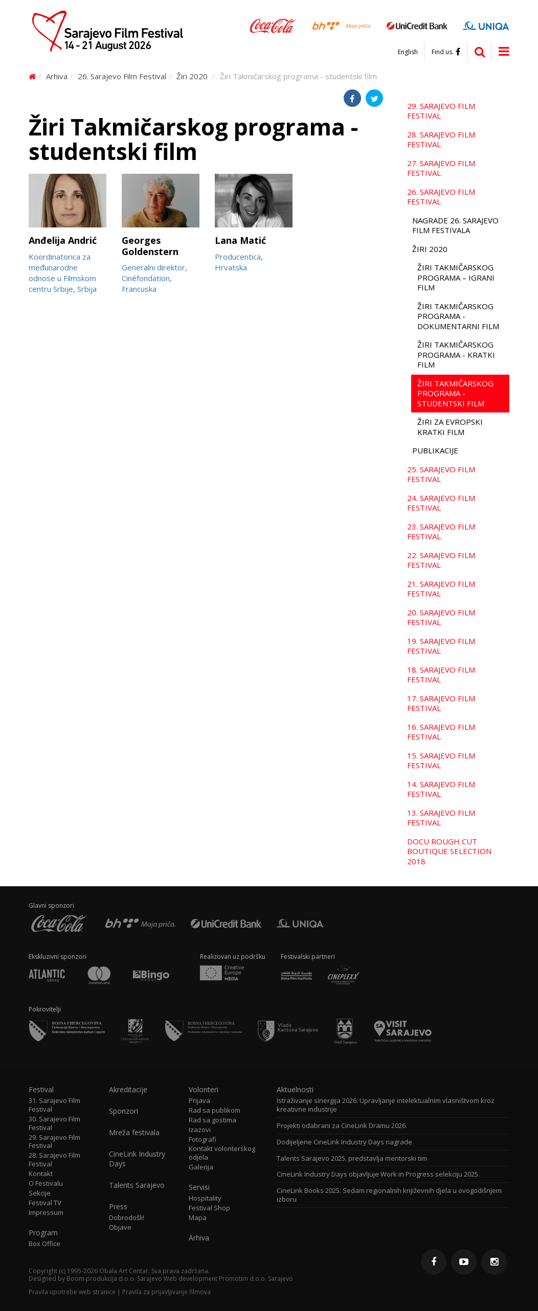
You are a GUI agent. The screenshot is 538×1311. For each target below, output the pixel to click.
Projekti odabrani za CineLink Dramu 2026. (342, 1125)
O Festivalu (46, 1183)
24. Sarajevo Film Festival (441, 503)
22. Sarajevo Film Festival (441, 560)
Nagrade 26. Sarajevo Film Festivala (455, 225)
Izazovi (200, 1129)
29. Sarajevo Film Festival (441, 111)
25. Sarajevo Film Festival (441, 474)
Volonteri (203, 1089)
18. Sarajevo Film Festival (441, 674)
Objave (120, 1227)
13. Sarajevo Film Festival (441, 818)
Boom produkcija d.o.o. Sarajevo (114, 1278)
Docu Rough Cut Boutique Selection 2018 (449, 851)
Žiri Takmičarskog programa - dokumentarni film (458, 316)
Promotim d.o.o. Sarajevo (256, 1278)
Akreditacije (128, 1089)
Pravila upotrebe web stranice (72, 1291)
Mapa (198, 1217)
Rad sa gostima (212, 1120)
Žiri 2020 (192, 76)
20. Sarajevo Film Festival (441, 617)
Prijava (199, 1100)
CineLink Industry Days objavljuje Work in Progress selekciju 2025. (378, 1174)
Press (118, 1206)
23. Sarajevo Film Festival (441, 531)
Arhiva (57, 76)
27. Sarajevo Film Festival (441, 168)
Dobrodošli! (126, 1217)
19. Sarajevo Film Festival (441, 646)
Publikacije (435, 450)
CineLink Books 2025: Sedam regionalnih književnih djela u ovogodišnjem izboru (389, 1195)
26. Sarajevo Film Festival (122, 76)
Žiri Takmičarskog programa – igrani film (456, 277)
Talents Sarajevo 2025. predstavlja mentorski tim (352, 1158)
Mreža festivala (134, 1132)
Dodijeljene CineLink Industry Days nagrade (344, 1142)
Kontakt (41, 1173)
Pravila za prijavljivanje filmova (166, 1291)
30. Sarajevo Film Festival (54, 1123)
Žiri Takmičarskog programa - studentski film (455, 393)
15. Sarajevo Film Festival (441, 760)
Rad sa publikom (214, 1110)
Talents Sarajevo (137, 1185)
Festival (41, 1089)
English (408, 52)
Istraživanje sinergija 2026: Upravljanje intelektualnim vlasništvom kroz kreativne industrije (386, 1105)
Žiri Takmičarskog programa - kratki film (456, 354)
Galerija (201, 1167)
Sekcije (40, 1193)
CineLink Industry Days (137, 1158)
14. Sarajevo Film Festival (441, 789)
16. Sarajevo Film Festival (441, 732)
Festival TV (45, 1203)
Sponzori (123, 1111)
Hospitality (205, 1198)
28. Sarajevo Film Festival (441, 139)
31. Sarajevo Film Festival (54, 1105)
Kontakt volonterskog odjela (222, 1153)
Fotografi (202, 1139)
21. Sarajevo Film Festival (441, 589)
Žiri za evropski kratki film (450, 427)
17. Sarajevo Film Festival (441, 703)
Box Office (44, 1243)
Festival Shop (209, 1208)
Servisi (199, 1187)
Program (43, 1232)
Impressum (46, 1212)
